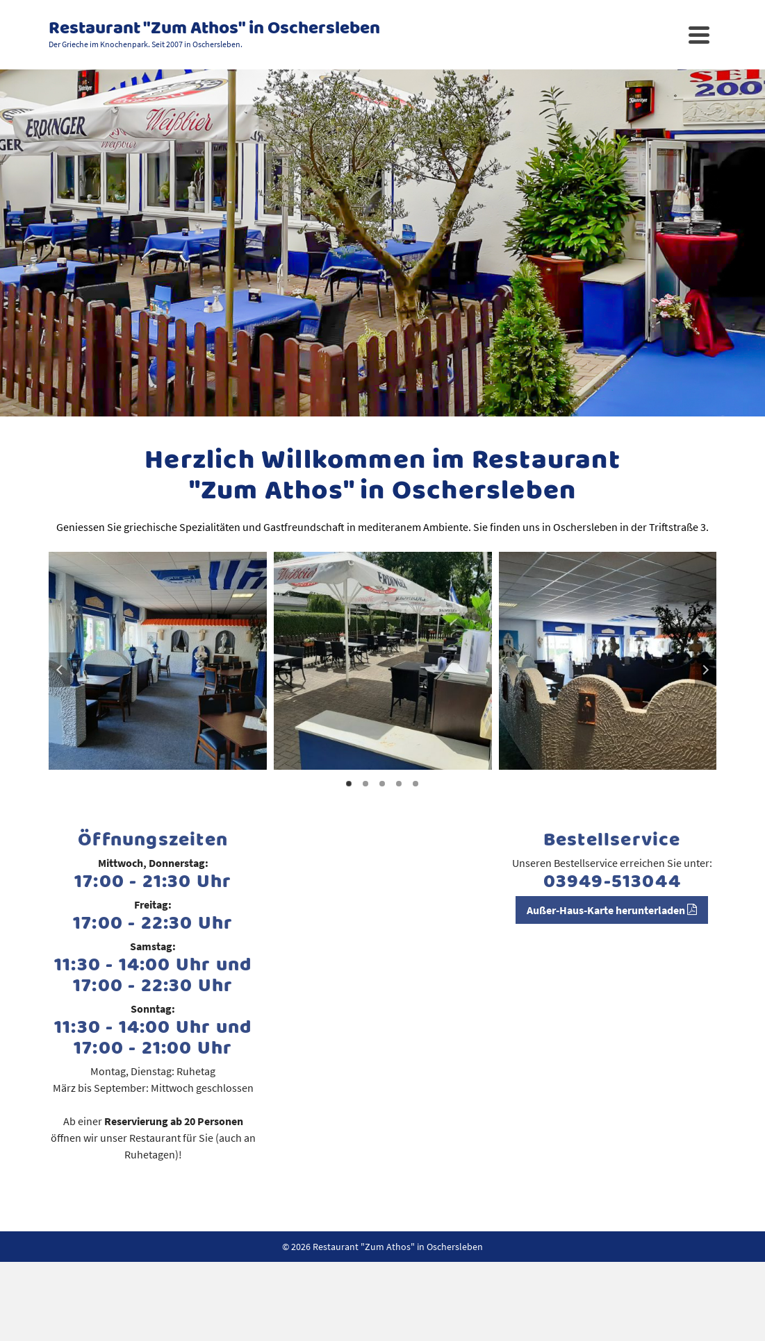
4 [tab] (399, 784)
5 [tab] (415, 784)
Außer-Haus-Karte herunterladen (612, 910)
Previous (59, 669)
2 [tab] (365, 784)
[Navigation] (699, 34)
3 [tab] (382, 784)
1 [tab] (349, 784)
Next (705, 669)
